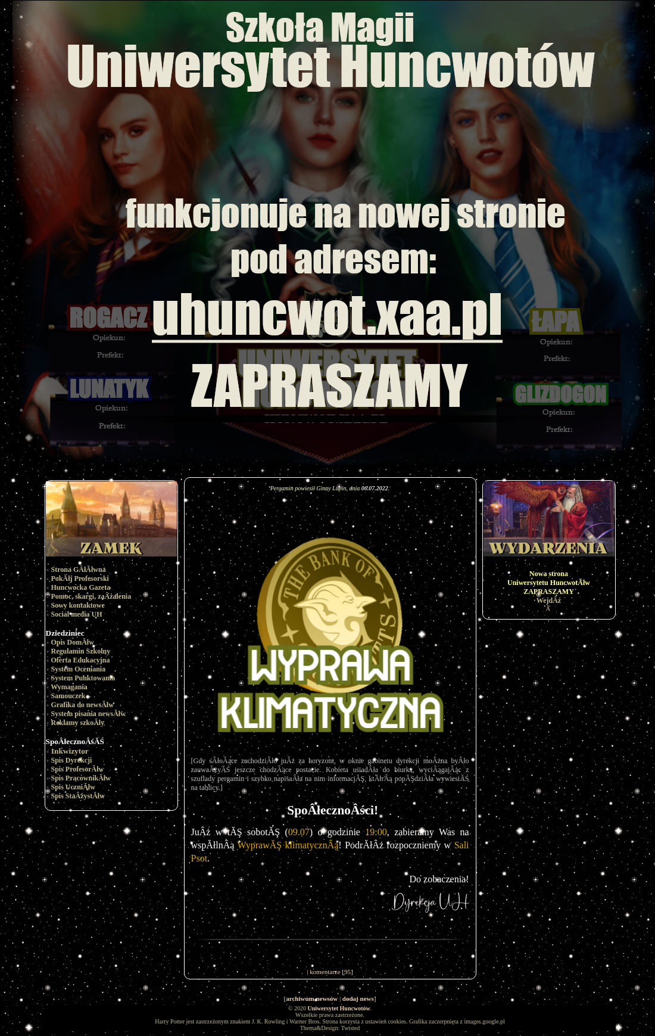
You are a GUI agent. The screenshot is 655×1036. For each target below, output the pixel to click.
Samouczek (68, 696)
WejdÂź (549, 600)
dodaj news (358, 998)
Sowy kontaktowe (78, 605)
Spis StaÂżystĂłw (78, 796)
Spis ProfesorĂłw (77, 769)
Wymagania (69, 687)
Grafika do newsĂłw (82, 705)
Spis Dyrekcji (71, 760)
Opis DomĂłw (72, 642)
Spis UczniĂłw (73, 787)
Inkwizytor (70, 750)
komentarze (325, 971)
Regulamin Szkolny (81, 651)
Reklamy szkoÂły (78, 722)
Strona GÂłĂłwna (78, 569)
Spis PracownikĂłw (81, 778)
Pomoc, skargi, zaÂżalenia (91, 596)
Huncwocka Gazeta (81, 587)
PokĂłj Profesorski (80, 578)
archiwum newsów (312, 998)
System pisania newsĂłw (88, 714)
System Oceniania (78, 669)
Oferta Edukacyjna (80, 660)
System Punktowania (83, 678)
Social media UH (76, 614)
